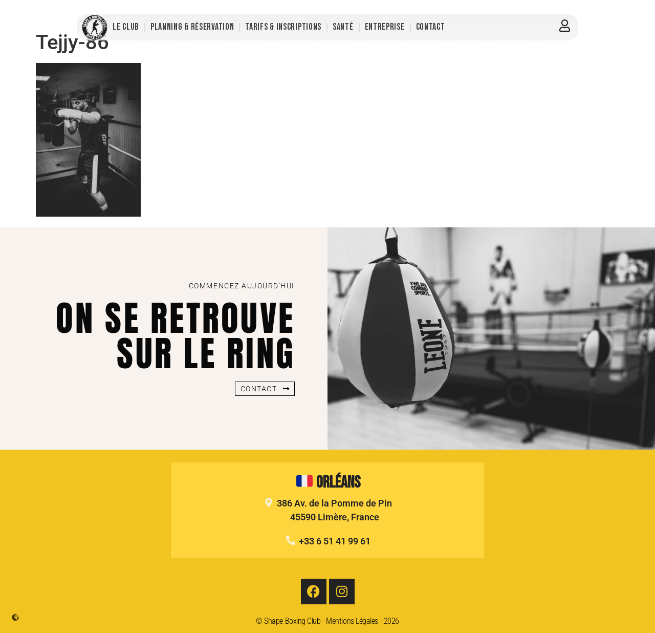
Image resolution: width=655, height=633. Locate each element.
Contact (430, 27)
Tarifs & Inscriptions (283, 27)
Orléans (328, 483)
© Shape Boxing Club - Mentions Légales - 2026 (327, 621)
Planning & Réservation (192, 27)
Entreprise (385, 27)
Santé (343, 27)
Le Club (126, 27)
